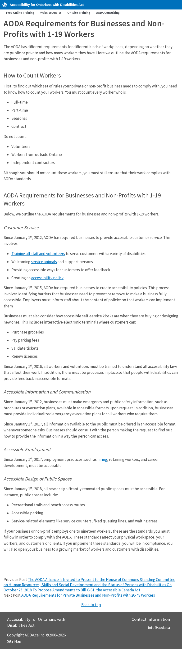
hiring (102, 459)
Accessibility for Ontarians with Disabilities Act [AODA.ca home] (46, 5)
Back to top (91, 604)
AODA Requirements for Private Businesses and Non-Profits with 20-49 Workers (88, 595)
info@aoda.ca (159, 627)
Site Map (14, 641)
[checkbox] (177, 5)
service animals (44, 261)
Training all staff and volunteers (38, 253)
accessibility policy (47, 277)
